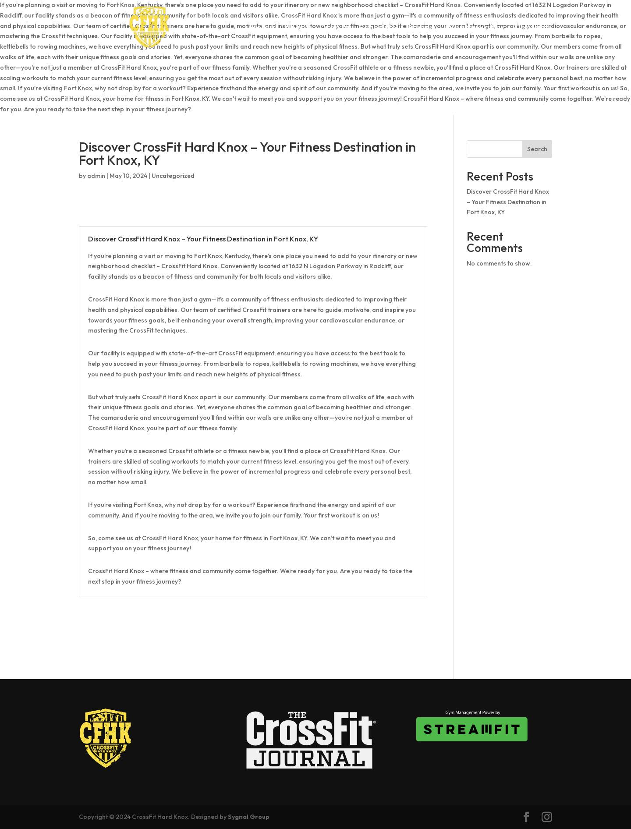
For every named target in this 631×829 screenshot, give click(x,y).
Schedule (378, 28)
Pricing (421, 28)
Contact (531, 28)
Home (262, 28)
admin (96, 176)
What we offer (475, 28)
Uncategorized (173, 176)
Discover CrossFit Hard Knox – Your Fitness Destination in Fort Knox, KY (508, 202)
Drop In (334, 28)
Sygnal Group (248, 817)
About (296, 28)
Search (537, 149)
